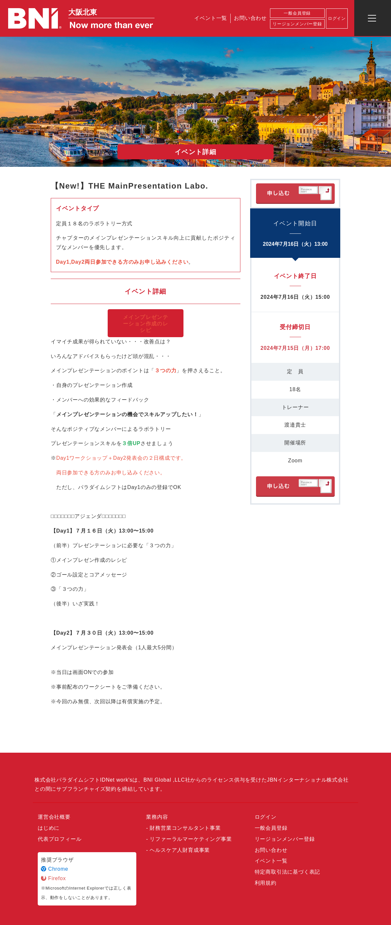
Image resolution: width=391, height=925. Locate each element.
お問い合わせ (250, 18)
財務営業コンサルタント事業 (185, 828)
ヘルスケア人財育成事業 (180, 850)
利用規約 (265, 883)
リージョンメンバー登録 (297, 23)
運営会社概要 (54, 817)
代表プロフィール (59, 839)
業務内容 (157, 817)
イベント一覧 (210, 18)
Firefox (53, 878)
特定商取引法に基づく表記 (287, 872)
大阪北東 (82, 12)
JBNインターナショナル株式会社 (308, 780)
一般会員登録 (297, 13)
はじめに (49, 828)
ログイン (337, 18)
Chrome (54, 869)
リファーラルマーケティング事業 (191, 839)
